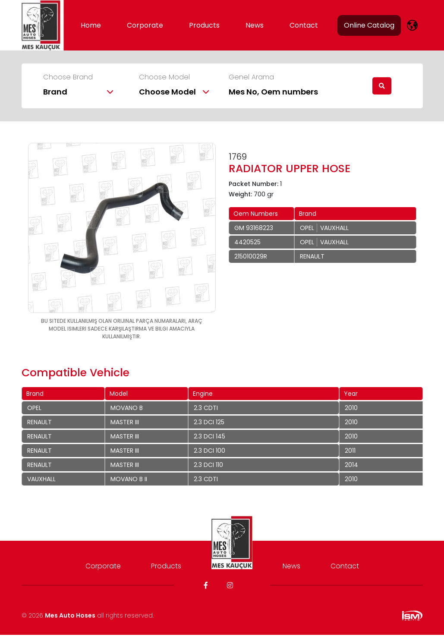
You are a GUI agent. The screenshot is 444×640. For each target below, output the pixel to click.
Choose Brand (68, 77)
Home (91, 25)
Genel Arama (251, 77)
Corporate (145, 25)
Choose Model (164, 77)
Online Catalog (369, 25)
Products (204, 25)
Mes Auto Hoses (70, 615)
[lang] (412, 25)
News (255, 25)
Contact (304, 25)
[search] (381, 86)
